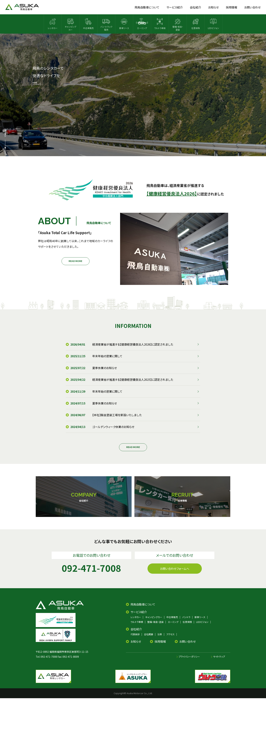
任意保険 (187, 622)
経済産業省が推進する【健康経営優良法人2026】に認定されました (132, 344)
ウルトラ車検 (137, 622)
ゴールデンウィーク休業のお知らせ (113, 427)
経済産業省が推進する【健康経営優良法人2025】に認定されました (132, 379)
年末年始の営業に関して (107, 356)
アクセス (170, 634)
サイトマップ (219, 656)
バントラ (186, 617)
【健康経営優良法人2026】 (171, 193)
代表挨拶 (135, 634)
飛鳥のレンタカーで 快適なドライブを (48, 75)
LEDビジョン (202, 622)
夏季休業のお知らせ (104, 368)
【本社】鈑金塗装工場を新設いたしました (117, 415)
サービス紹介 (139, 612)
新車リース (200, 617)
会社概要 (148, 634)
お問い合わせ (187, 641)
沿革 (159, 634)
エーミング (173, 622)
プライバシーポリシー (189, 656)
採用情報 (160, 641)
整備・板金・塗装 (155, 622)
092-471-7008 (49, 656)
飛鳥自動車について (143, 604)
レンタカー (136, 617)
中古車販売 (172, 617)
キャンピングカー (153, 617)
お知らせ (136, 641)
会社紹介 (136, 629)
